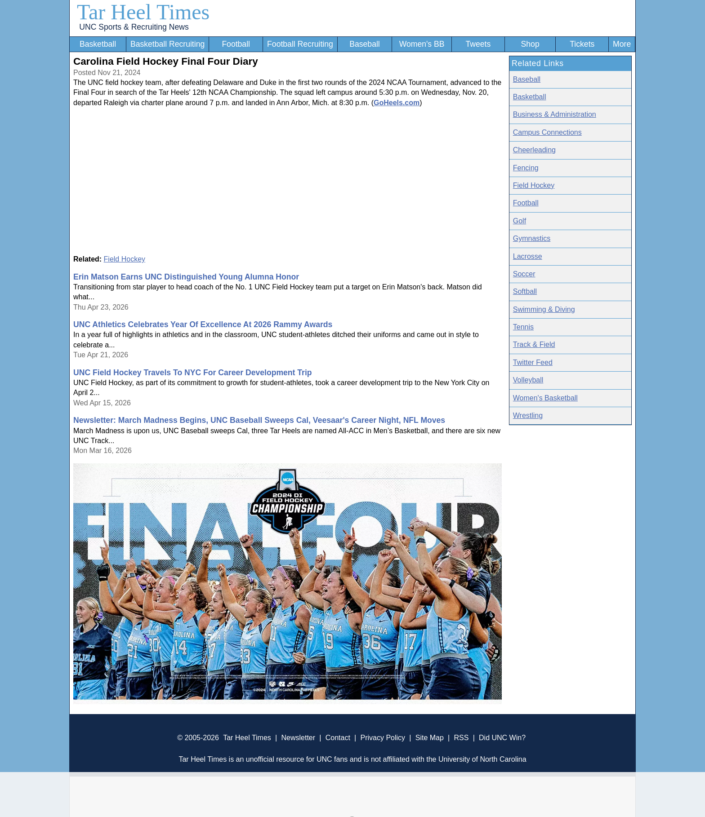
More (622, 44)
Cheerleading (534, 150)
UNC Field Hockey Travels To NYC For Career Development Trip (192, 372)
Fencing (526, 168)
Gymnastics (532, 238)
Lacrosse (527, 256)
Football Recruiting (300, 44)
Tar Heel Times (143, 12)
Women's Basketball (545, 398)
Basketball (98, 44)
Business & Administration (554, 114)
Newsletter (298, 738)
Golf (519, 221)
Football (236, 44)
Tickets (582, 44)
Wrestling (528, 415)
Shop (530, 44)
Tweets (478, 44)
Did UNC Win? (502, 738)
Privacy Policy (382, 738)
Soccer (524, 274)
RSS (461, 738)
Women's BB (422, 44)
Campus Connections (547, 132)
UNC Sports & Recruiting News (133, 26)
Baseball (364, 44)
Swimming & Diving (544, 309)
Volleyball (528, 380)
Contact (338, 738)
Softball (525, 291)
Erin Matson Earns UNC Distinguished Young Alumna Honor (186, 276)
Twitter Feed (533, 362)
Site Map (429, 738)
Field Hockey (124, 259)
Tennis (523, 327)
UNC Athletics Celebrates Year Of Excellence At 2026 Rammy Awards (202, 324)
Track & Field (534, 344)
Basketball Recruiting (167, 44)
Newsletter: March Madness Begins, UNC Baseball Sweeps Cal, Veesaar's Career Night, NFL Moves (259, 420)
